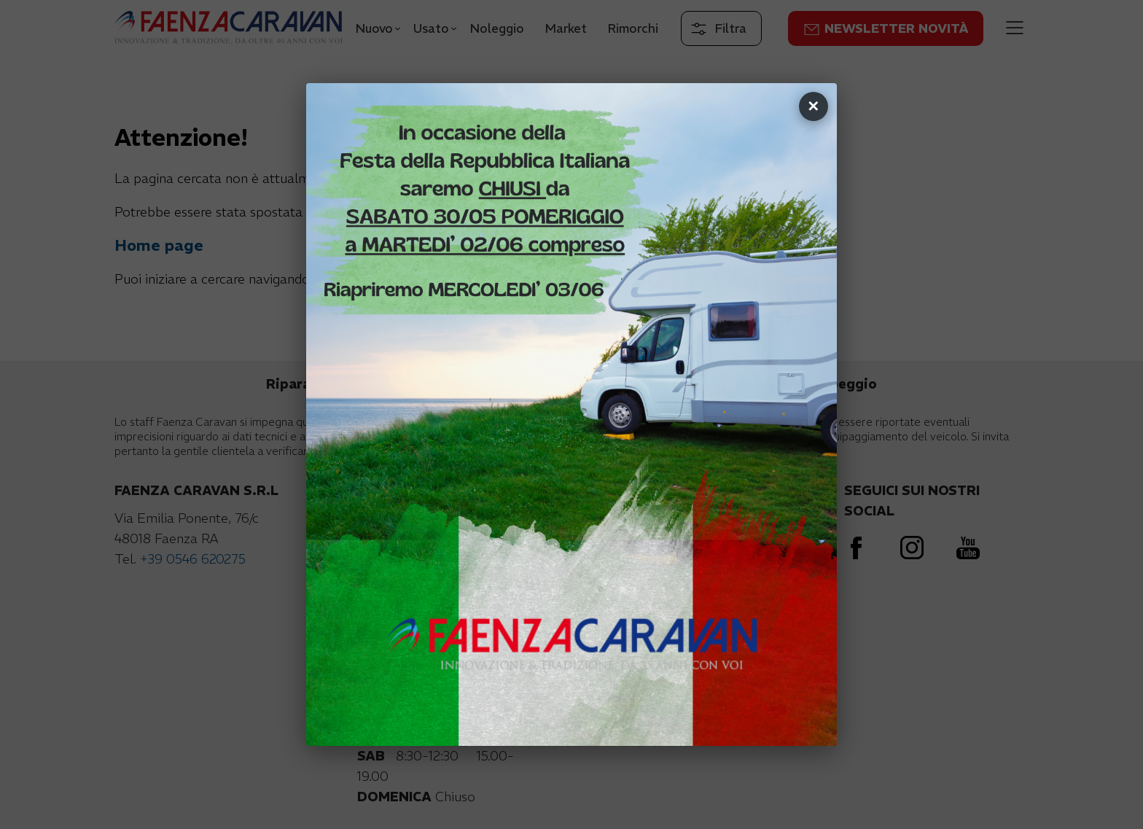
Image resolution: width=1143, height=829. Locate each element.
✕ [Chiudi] (813, 106)
